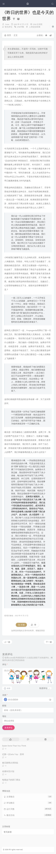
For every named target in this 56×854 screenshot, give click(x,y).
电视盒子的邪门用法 (11, 779)
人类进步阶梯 (34, 27)
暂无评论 (8, 27)
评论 (5, 664)
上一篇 (7, 642)
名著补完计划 (8, 771)
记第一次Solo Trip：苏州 (13, 754)
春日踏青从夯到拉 (10, 762)
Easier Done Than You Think (14, 745)
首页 (7, 35)
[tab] (10, 739)
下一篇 (49, 642)
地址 (4, 716)
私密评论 (43, 688)
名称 (5, 695)
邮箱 (4, 705)
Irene (7, 24)
